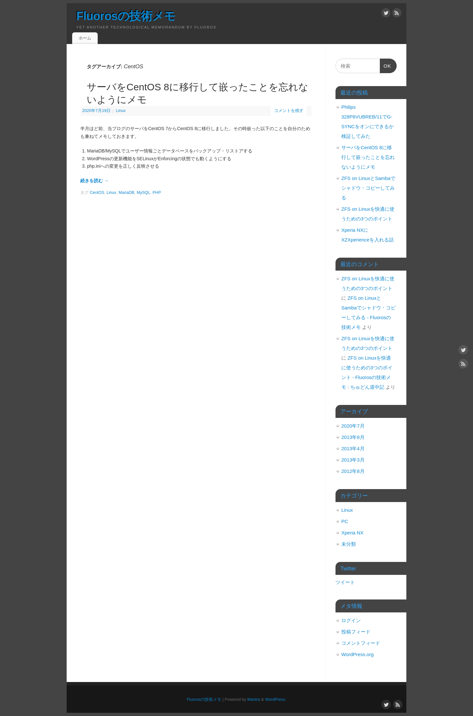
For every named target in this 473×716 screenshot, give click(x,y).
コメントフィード (360, 643)
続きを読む (94, 180)
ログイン (351, 620)
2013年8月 (353, 437)
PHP (156, 192)
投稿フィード (355, 631)
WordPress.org (357, 654)
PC (344, 521)
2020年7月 (353, 426)
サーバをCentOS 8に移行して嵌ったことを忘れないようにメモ (368, 157)
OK (385, 67)
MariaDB (126, 192)
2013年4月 (353, 448)
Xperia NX (352, 532)
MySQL (143, 192)
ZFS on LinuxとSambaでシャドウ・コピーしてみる (368, 187)
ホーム (85, 38)
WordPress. (275, 699)
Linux (121, 110)
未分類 (348, 544)
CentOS (97, 192)
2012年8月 (353, 471)
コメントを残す (288, 110)
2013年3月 (353, 460)
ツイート (345, 582)
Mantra (254, 699)
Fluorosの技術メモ (125, 16)
